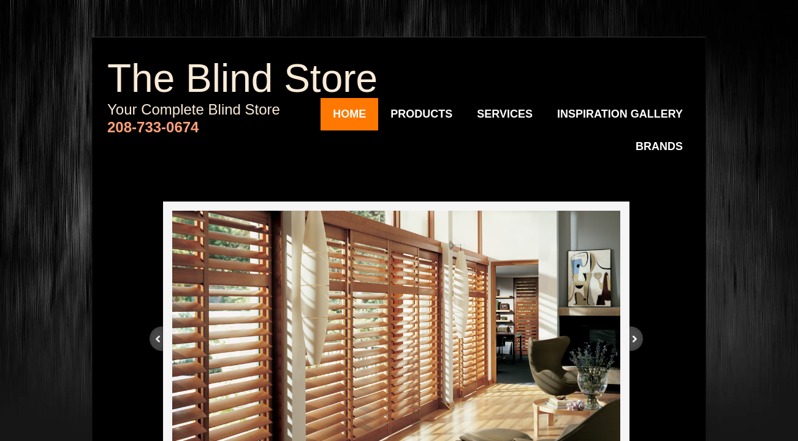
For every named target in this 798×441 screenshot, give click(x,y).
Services (505, 114)
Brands (659, 146)
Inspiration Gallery (620, 114)
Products (421, 114)
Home (349, 114)
